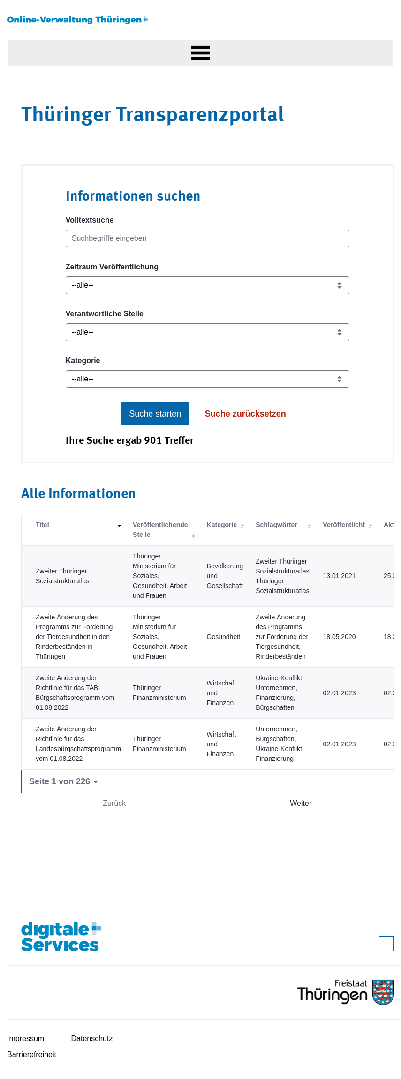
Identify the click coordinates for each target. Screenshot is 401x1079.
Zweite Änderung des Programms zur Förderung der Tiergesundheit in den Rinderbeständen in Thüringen (74, 636)
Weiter (300, 803)
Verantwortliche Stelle (105, 314)
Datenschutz (92, 1038)
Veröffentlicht (343, 524)
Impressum (25, 1038)
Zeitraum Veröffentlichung (112, 267)
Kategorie (83, 361)
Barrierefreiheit (31, 1054)
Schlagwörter (276, 524)
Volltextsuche (90, 220)
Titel (42, 524)
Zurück (114, 803)
